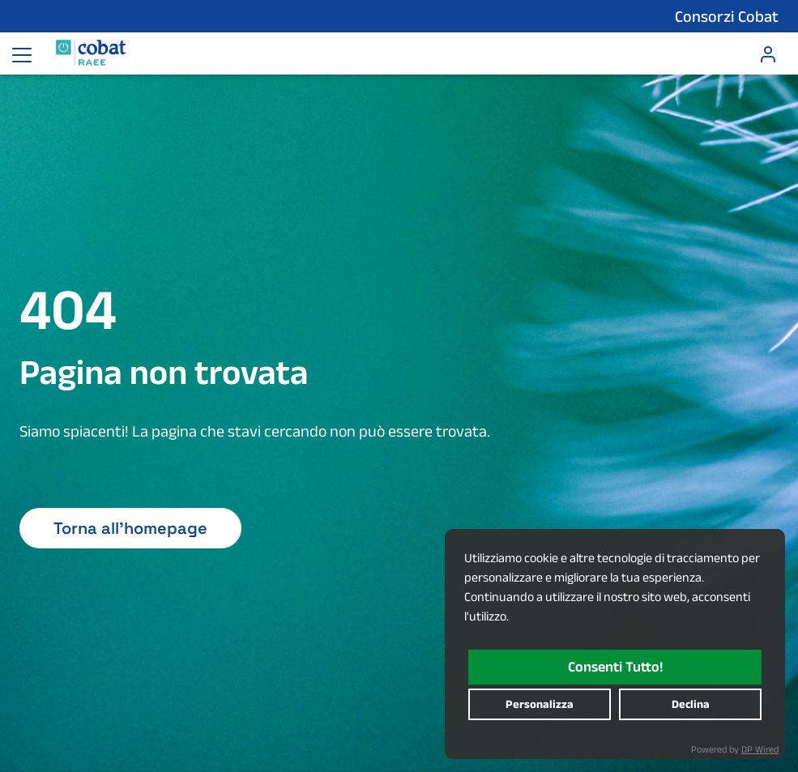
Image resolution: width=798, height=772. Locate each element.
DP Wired (760, 749)
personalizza (540, 703)
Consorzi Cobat (727, 16)
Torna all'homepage (130, 528)
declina (691, 703)
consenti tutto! (615, 667)
